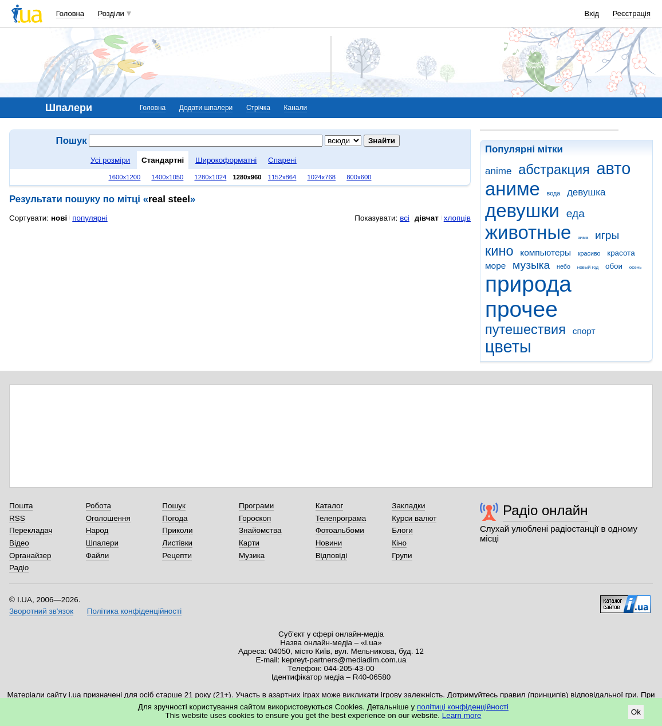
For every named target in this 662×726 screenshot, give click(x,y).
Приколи (177, 530)
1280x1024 (210, 177)
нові (59, 218)
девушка (586, 192)
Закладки (408, 505)
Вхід (592, 13)
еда (575, 213)
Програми (256, 505)
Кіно (399, 543)
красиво (589, 253)
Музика (252, 555)
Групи (402, 555)
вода (554, 193)
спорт (584, 331)
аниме (512, 188)
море (495, 265)
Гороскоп (255, 518)
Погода (174, 518)
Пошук (174, 505)
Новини (329, 543)
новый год (587, 267)
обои (613, 266)
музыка (531, 265)
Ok (636, 712)
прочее (521, 309)
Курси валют (414, 518)
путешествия (525, 329)
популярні (89, 218)
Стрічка (258, 108)
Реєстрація (632, 13)
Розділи (111, 13)
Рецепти (177, 555)
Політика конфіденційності (134, 611)
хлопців (457, 218)
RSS (17, 518)
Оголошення (108, 518)
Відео (19, 543)
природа (528, 284)
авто (614, 168)
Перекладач (30, 530)
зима (583, 237)
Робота (98, 505)
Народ (97, 530)
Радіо (19, 567)
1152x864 (282, 177)
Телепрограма (341, 518)
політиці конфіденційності (463, 707)
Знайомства (260, 530)
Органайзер (30, 555)
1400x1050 (167, 177)
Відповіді (332, 555)
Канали (296, 108)
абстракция (554, 169)
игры (607, 235)
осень (635, 267)
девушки (522, 210)
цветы (508, 347)
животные (528, 232)
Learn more (462, 715)
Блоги (402, 530)
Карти (249, 543)
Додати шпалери (206, 108)
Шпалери (102, 543)
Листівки (177, 543)
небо (563, 266)
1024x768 (322, 177)
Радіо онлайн (545, 510)
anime (498, 171)
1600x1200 (125, 177)
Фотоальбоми (340, 530)
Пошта (21, 505)
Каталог (330, 505)
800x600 (358, 177)
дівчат (427, 218)
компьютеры (545, 252)
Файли (97, 555)
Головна (70, 13)
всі (404, 218)
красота (621, 253)
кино (499, 251)
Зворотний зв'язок (41, 611)
